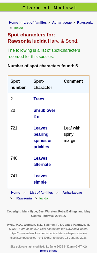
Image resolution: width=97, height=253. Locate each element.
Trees (38, 99)
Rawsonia (85, 22)
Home (13, 22)
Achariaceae (62, 22)
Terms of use (48, 250)
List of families (35, 22)
